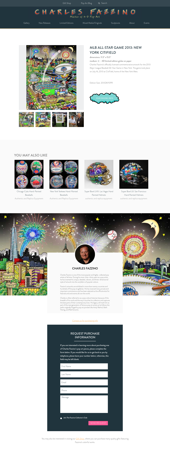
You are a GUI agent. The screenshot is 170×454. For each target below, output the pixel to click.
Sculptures (115, 23)
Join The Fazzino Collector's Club (75, 417)
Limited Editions (66, 23)
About (132, 23)
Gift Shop (67, 3)
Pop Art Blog (86, 3)
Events (146, 23)
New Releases (44, 23)
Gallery (26, 23)
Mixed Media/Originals (92, 23)
